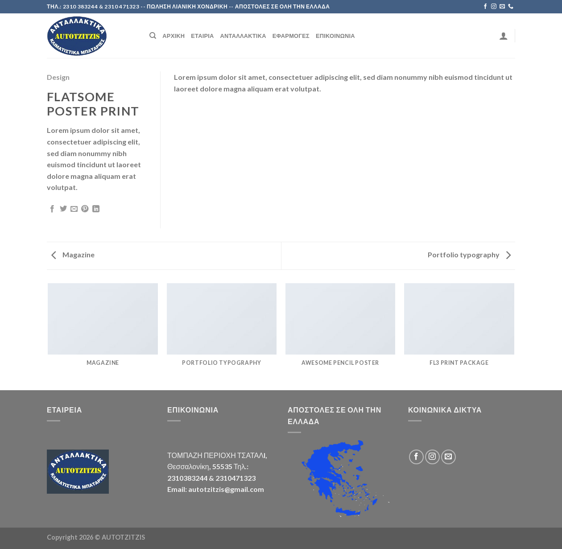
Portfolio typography (469, 254)
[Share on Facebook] (52, 209)
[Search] (152, 35)
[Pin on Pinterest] (84, 209)
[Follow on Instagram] (493, 7)
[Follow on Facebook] (485, 7)
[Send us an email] (502, 7)
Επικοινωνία (335, 35)
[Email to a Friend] (74, 209)
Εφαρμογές (291, 35)
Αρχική (173, 35)
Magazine (73, 254)
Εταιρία (202, 35)
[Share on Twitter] (63, 209)
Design (58, 77)
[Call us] (510, 7)
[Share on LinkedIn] (95, 209)
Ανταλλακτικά (243, 35)
